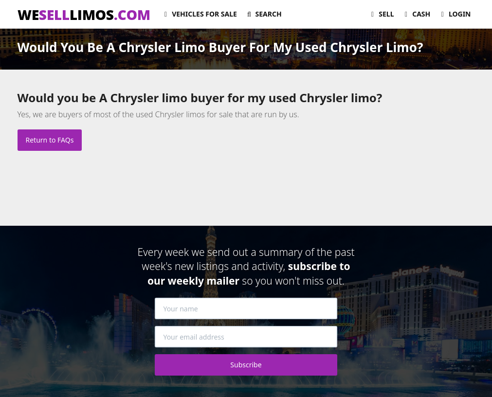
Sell (381, 13)
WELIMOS (84, 14)
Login (454, 13)
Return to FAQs (50, 139)
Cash (416, 13)
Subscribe (245, 364)
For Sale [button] (199, 13)
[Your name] (246, 308)
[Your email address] (246, 336)
